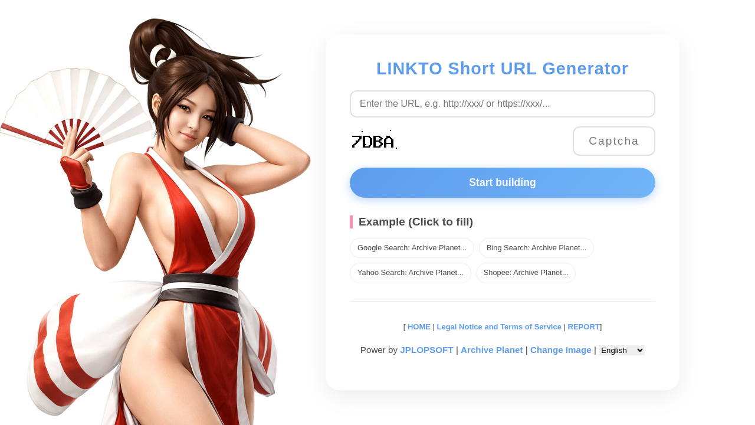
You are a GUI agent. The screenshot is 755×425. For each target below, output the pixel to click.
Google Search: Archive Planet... (412, 247)
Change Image (561, 350)
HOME (418, 326)
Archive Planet (492, 350)
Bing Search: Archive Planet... (536, 247)
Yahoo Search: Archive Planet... (410, 272)
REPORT (584, 326)
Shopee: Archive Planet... (526, 272)
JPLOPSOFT (426, 350)
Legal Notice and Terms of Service (499, 326)
